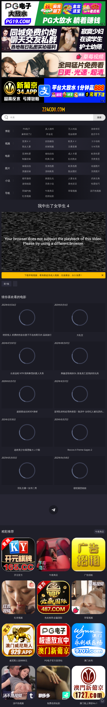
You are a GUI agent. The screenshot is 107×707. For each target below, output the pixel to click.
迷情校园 (26, 183)
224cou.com (53, 109)
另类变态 (95, 158)
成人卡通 (72, 153)
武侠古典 (95, 178)
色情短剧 (49, 196)
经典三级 (49, 158)
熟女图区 (72, 171)
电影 (7, 156)
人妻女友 (72, 178)
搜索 (99, 117)
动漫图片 (95, 166)
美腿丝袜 (26, 171)
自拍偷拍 (49, 141)
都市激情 (26, 178)
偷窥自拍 (26, 166)
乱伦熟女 (72, 158)
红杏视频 (26, 196)
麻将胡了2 (26, 134)
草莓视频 (72, 190)
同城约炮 (26, 190)
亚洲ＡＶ (26, 141)
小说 (7, 180)
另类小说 (49, 183)
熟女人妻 (26, 146)
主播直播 (72, 146)
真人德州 (49, 128)
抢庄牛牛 (95, 134)
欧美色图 (72, 166)
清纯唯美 (49, 171)
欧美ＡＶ (72, 141)
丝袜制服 (49, 146)
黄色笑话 (72, 183)
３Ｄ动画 (95, 141)
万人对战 (72, 128)
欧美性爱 (95, 153)
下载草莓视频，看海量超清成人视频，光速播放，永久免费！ (64, 275)
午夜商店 (49, 190)
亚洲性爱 (26, 153)
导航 (7, 193)
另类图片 (95, 171)
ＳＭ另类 (95, 146)
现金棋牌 (72, 134)
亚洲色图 (49, 166)
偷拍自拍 (49, 153)
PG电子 (26, 128)
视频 (7, 143)
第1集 (6, 283)
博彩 (7, 131)
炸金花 (49, 134)
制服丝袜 (26, 158)
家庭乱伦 (49, 178)
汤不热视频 (95, 190)
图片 (7, 168)
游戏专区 (95, 128)
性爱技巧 (95, 183)
